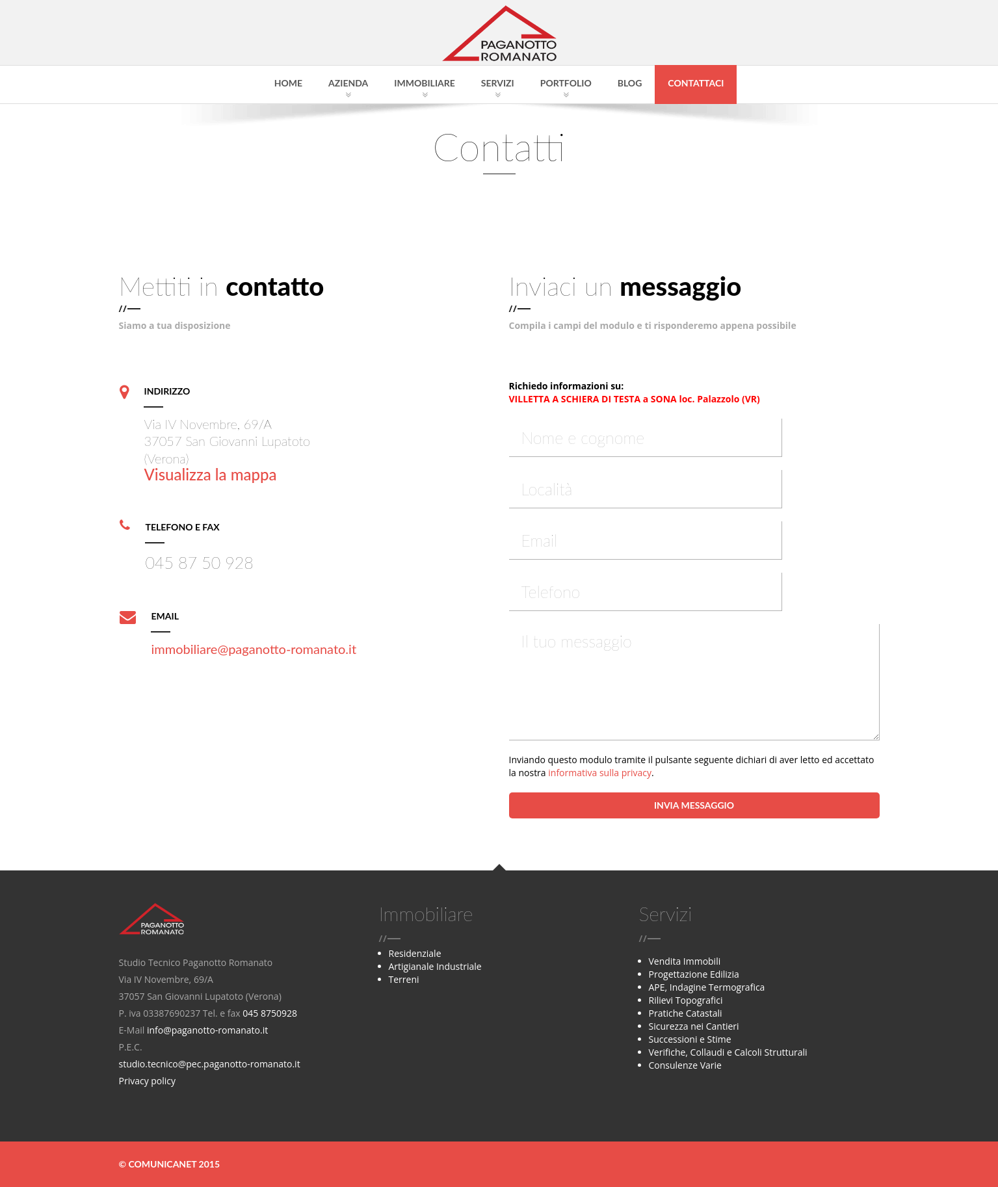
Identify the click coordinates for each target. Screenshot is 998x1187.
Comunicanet (162, 1163)
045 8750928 (270, 1013)
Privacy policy (147, 1081)
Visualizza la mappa (210, 474)
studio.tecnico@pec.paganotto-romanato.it (209, 1064)
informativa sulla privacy (599, 772)
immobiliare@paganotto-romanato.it (253, 649)
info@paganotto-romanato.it (207, 1030)
